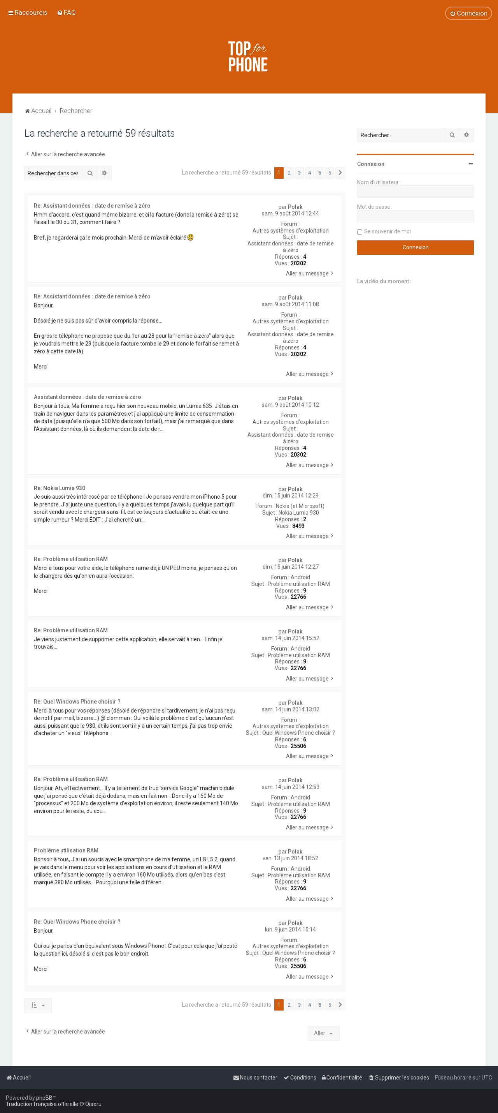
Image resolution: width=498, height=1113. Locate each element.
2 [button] (289, 173)
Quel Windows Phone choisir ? (298, 733)
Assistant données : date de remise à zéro (290, 246)
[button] (340, 173)
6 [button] (329, 173)
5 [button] (319, 173)
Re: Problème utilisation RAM (71, 559)
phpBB (44, 1098)
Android (300, 577)
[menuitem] (66, 12)
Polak (295, 207)
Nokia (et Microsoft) (300, 506)
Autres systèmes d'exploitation (291, 231)
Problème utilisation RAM (299, 584)
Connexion (370, 164)
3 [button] (299, 173)
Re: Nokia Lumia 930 (59, 488)
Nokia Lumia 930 (299, 513)
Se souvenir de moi (387, 231)
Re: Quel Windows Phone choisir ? (77, 701)
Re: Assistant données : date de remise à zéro (92, 206)
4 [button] (309, 173)
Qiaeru (93, 1104)
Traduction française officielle (42, 1104)
